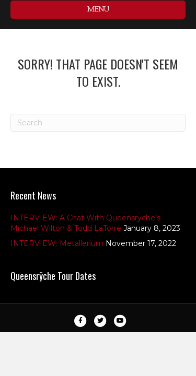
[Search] (98, 123)
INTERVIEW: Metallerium (56, 243)
